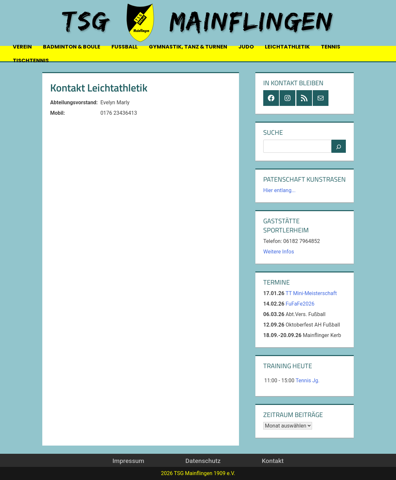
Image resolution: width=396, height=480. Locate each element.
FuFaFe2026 (300, 304)
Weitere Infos (278, 252)
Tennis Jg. (308, 380)
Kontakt (273, 461)
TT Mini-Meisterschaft (311, 293)
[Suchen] (338, 146)
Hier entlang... (279, 190)
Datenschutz (202, 461)
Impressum (128, 461)
